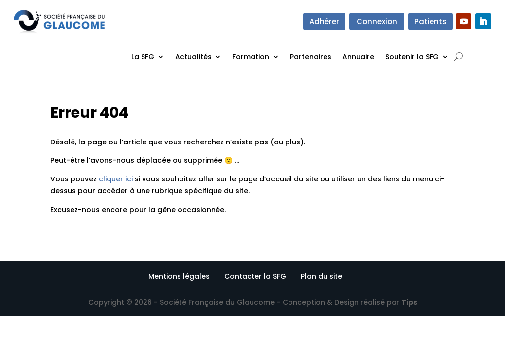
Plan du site (321, 276)
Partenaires (310, 57)
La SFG (142, 57)
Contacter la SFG (255, 276)
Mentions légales (179, 276)
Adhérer (324, 21)
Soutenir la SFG (412, 57)
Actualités (193, 57)
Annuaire (358, 57)
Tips (409, 302)
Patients (430, 21)
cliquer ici (116, 179)
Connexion (377, 21)
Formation (250, 57)
